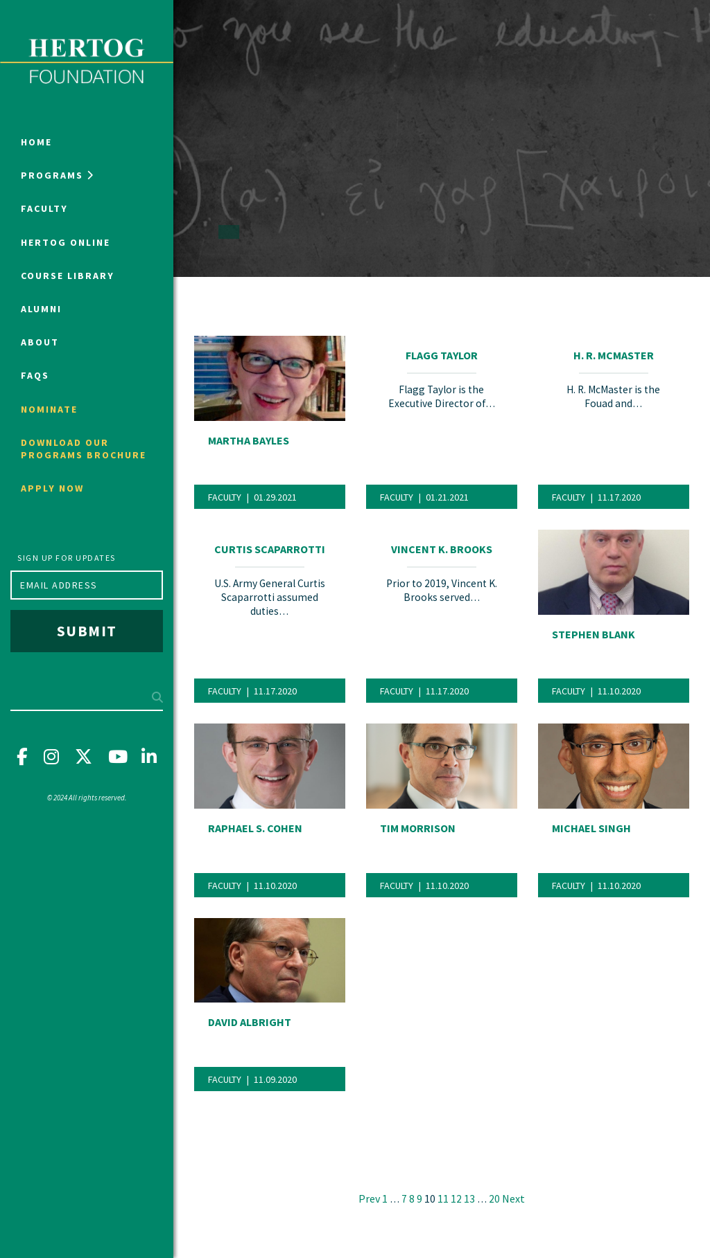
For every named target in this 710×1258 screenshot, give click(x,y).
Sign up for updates (66, 557)
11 (443, 1198)
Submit (87, 630)
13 (469, 1198)
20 (494, 1198)
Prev (369, 1198)
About (40, 342)
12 (456, 1198)
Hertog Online (65, 242)
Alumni (41, 309)
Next (513, 1198)
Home (36, 142)
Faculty (44, 208)
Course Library (67, 275)
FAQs (35, 375)
